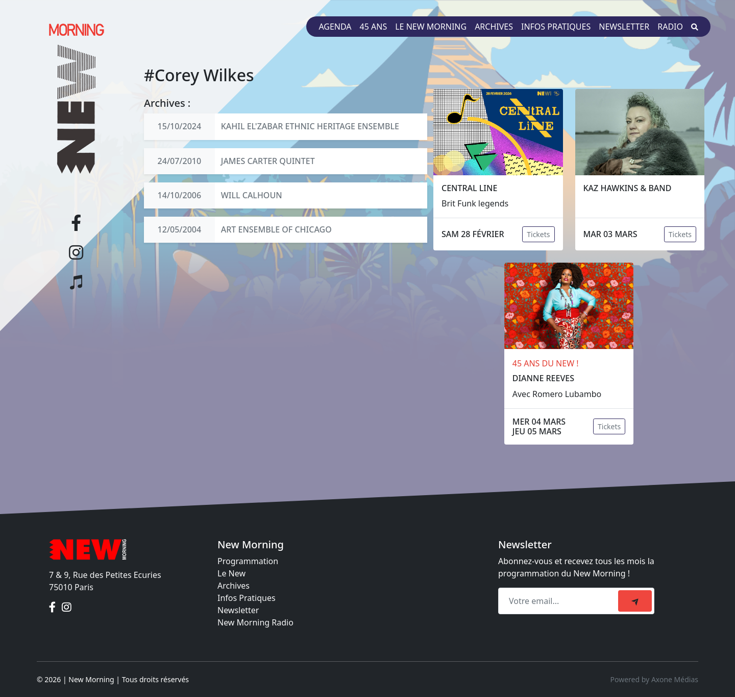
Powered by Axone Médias (654, 679)
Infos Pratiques (246, 597)
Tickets (538, 234)
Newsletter (624, 26)
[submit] (635, 601)
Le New (231, 573)
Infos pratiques (556, 26)
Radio (670, 26)
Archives (494, 26)
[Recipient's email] (560, 601)
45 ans (373, 26)
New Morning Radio (255, 622)
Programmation (247, 561)
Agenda (334, 26)
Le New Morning (431, 26)
